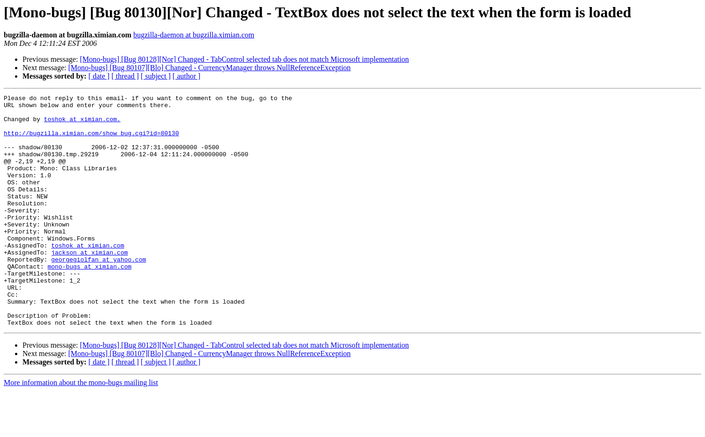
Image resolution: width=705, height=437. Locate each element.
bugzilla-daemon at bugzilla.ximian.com (193, 35)
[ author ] (187, 76)
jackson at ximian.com (89, 284)
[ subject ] (156, 76)
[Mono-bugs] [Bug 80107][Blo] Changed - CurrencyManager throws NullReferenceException (209, 68)
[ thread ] (125, 76)
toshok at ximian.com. (82, 124)
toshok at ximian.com (87, 276)
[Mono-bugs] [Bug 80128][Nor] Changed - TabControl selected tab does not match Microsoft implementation (244, 59)
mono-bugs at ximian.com (89, 301)
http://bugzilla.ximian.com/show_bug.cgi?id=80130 (91, 141)
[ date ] (98, 76)
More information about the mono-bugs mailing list (81, 429)
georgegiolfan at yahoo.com (98, 293)
